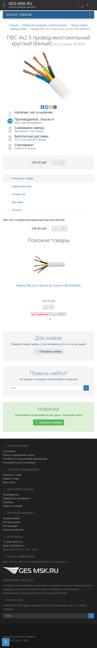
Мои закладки (10, 526)
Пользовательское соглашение (19, 462)
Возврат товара (11, 478)
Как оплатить (37, 131)
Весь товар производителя (28, 122)
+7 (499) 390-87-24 (12, 542)
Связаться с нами (12, 475)
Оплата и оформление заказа (18, 455)
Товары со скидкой (12, 506)
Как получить (21, 131)
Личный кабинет (11, 518)
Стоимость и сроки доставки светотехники (25, 459)
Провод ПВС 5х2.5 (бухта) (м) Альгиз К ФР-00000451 (48, 285)
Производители (11, 494)
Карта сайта (9, 482)
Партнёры (8, 502)
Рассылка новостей (13, 529)
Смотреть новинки (48, 422)
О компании (9, 451)
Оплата (14, 210)
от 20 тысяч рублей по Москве (30, 139)
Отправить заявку (48, 351)
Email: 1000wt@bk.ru (13, 545)
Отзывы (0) (16, 194)
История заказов (11, 522)
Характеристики (20, 186)
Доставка (15, 202)
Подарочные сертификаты (17, 498)
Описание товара (20, 178)
